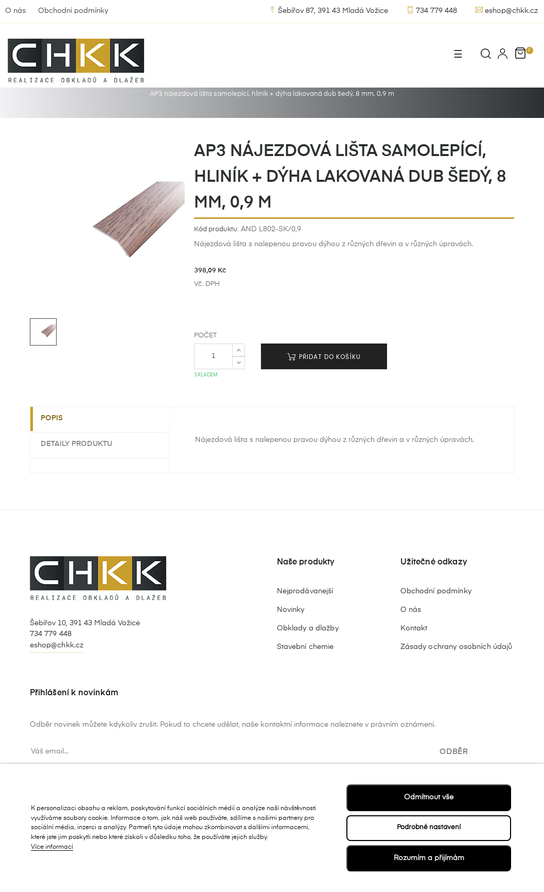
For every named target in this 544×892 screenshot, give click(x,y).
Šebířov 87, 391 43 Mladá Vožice (328, 10)
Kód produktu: (216, 256)
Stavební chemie (305, 674)
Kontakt (414, 655)
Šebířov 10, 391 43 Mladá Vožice (85, 650)
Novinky (291, 637)
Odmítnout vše (428, 796)
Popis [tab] (57, 446)
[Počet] (213, 384)
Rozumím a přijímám (429, 858)
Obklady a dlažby (308, 655)
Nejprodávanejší (305, 618)
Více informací (52, 847)
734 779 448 (432, 10)
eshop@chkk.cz (507, 10)
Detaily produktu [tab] (81, 471)
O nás (15, 10)
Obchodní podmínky (73, 10)
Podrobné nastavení (429, 827)
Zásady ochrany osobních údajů (456, 674)
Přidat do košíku (324, 384)
